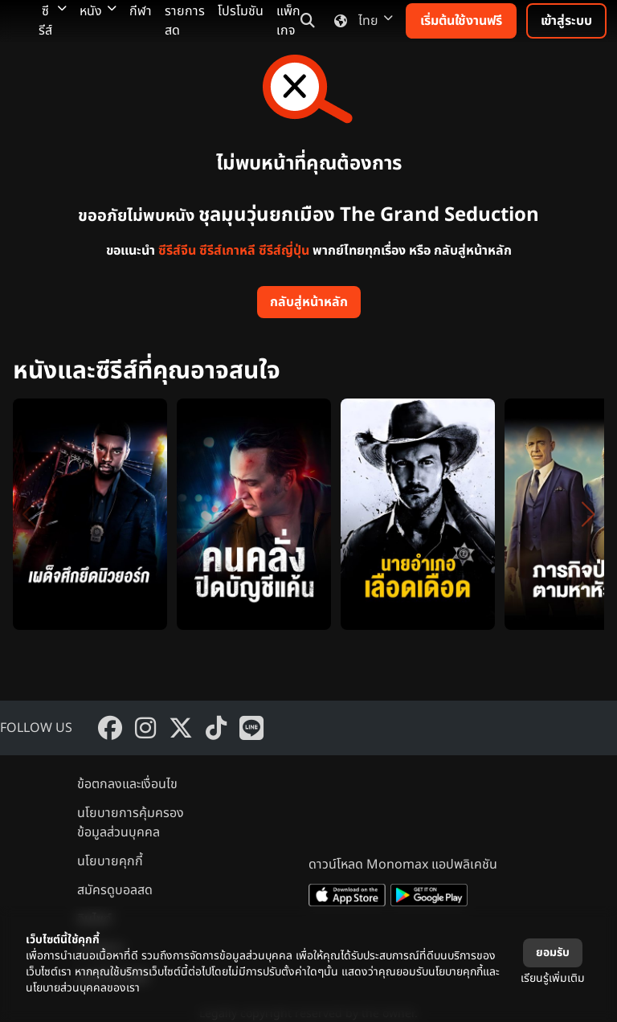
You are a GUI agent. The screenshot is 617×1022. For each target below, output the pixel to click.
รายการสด (185, 21)
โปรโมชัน (241, 11)
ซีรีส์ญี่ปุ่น (284, 250)
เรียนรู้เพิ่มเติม (553, 978)
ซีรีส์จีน (177, 250)
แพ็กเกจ (288, 21)
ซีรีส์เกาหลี (227, 250)
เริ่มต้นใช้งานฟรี (461, 21)
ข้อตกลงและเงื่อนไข (127, 784)
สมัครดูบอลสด (115, 890)
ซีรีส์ (53, 21)
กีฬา (140, 11)
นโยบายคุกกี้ (110, 861)
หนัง (98, 11)
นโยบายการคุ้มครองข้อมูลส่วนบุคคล (130, 822)
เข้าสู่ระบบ (566, 21)
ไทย (360, 21)
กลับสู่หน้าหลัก (309, 302)
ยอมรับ (553, 952)
